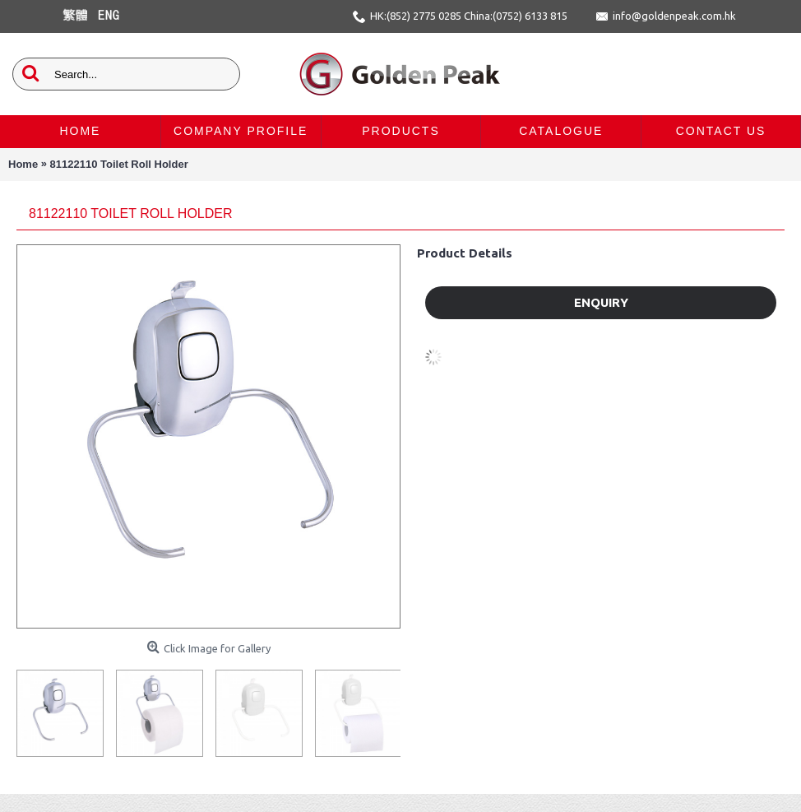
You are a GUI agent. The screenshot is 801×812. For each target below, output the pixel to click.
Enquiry (601, 302)
